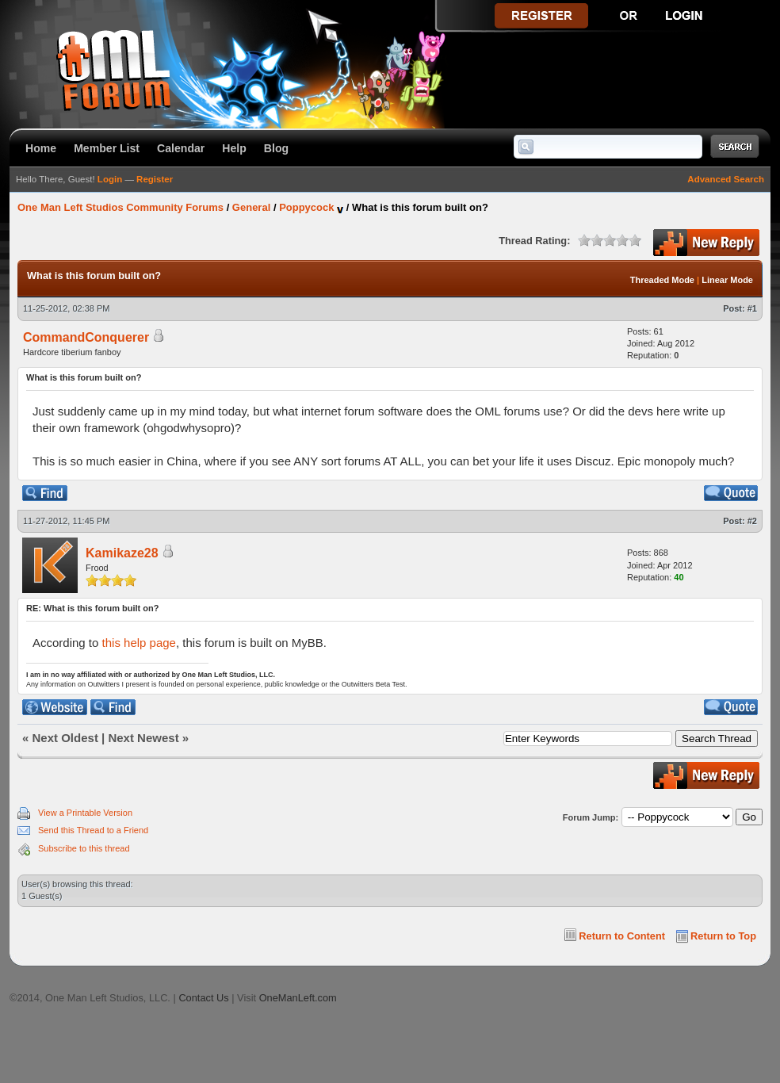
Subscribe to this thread (84, 848)
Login (110, 179)
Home (40, 148)
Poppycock (306, 207)
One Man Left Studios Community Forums (120, 207)
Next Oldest (65, 737)
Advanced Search (725, 179)
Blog (276, 148)
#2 (752, 521)
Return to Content (622, 936)
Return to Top (723, 936)
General (251, 207)
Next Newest (143, 737)
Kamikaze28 (122, 553)
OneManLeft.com (298, 998)
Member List (107, 148)
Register (154, 179)
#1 (752, 308)
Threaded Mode (662, 280)
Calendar (181, 148)
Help (234, 148)
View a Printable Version (85, 812)
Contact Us (203, 998)
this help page (139, 642)
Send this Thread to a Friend (93, 830)
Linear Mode (727, 280)
